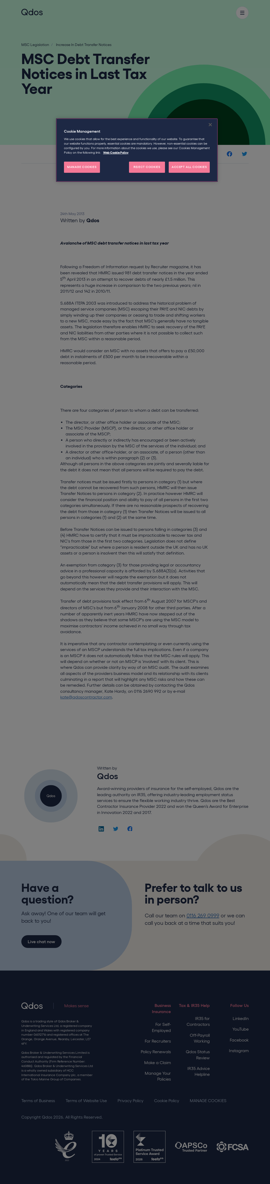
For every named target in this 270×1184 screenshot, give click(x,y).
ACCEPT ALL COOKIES (189, 167)
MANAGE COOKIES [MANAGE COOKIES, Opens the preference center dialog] (81, 167)
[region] (137, 150)
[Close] (210, 125)
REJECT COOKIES (147, 167)
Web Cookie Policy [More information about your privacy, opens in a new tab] (115, 152)
